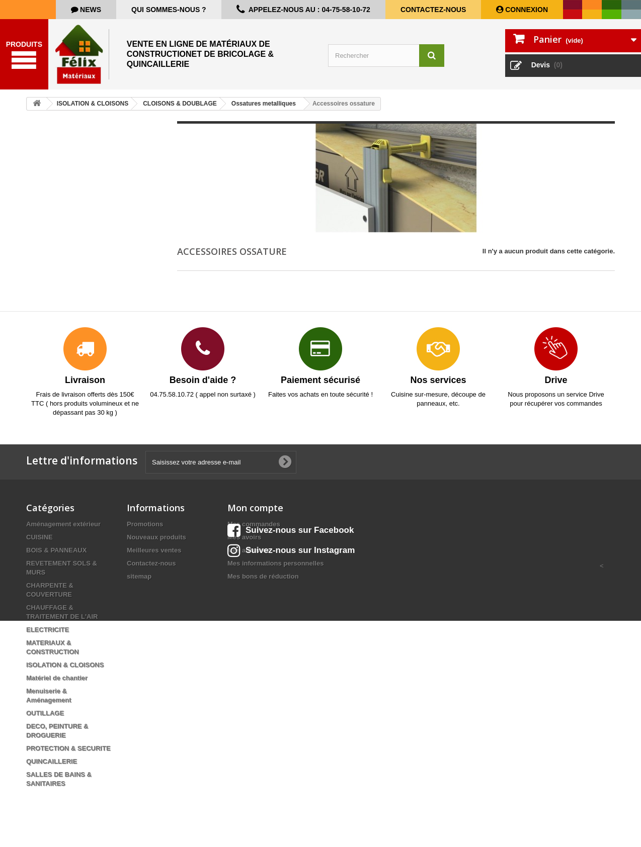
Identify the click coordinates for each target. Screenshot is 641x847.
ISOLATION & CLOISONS (65, 665)
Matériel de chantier (57, 678)
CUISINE (39, 537)
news (89, 10)
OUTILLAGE (45, 713)
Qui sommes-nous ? (168, 10)
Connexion (525, 10)
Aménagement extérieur (63, 524)
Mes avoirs (244, 537)
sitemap (139, 576)
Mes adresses (248, 550)
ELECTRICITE (47, 629)
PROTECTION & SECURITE (68, 748)
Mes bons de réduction (263, 576)
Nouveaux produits (156, 537)
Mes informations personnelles (275, 563)
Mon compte (255, 508)
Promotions (145, 524)
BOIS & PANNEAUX (56, 550)
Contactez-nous (433, 10)
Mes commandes (253, 524)
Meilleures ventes (154, 550)
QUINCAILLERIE (51, 761)
